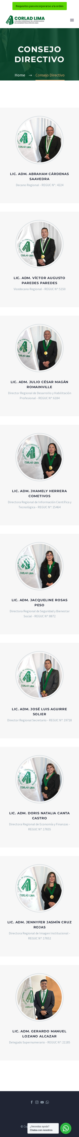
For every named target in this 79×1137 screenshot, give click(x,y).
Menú (72, 20)
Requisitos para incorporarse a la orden (39, 6)
